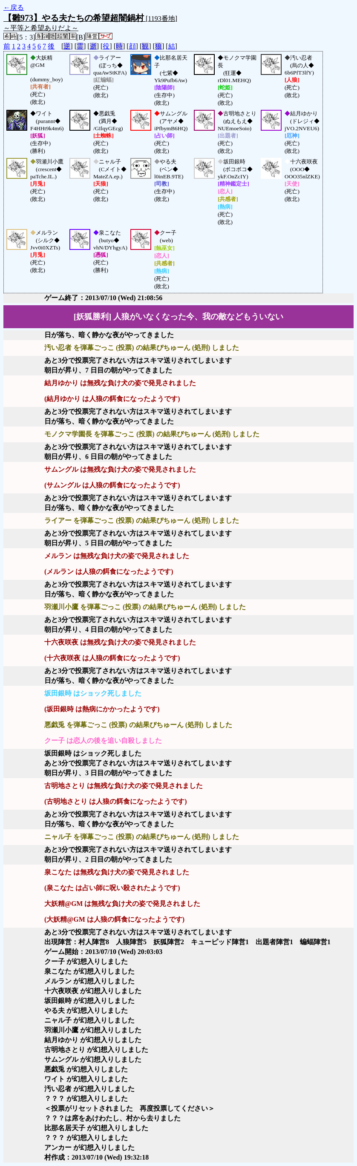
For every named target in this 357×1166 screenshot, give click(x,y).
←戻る (13, 7)
